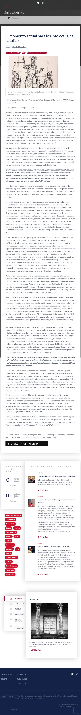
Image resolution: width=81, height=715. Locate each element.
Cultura (8, 528)
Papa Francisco (11, 532)
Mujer (17, 536)
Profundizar (44, 490)
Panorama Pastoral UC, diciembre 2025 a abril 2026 (56, 476)
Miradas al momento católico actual (36, 52)
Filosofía (8, 536)
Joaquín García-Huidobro (13, 52)
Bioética (17, 528)
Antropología (10, 524)
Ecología (8, 562)
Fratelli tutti (10, 570)
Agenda (40, 473)
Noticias (40, 496)
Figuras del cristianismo (13, 515)
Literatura (9, 549)
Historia (8, 541)
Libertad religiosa (11, 557)
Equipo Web (21, 709)
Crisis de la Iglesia (11, 566)
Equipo (4, 679)
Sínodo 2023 (10, 574)
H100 (23, 52)
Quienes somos (7, 675)
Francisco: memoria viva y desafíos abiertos (53, 546)
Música (8, 553)
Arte (17, 549)
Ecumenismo (10, 545)
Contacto (21, 684)
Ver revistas (36, 650)
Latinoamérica (10, 519)
